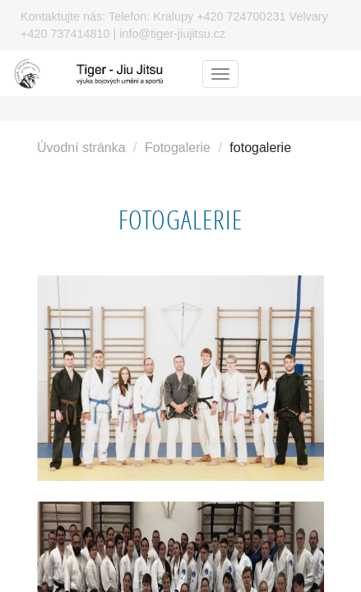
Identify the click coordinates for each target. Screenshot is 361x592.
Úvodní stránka (81, 148)
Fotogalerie (178, 148)
